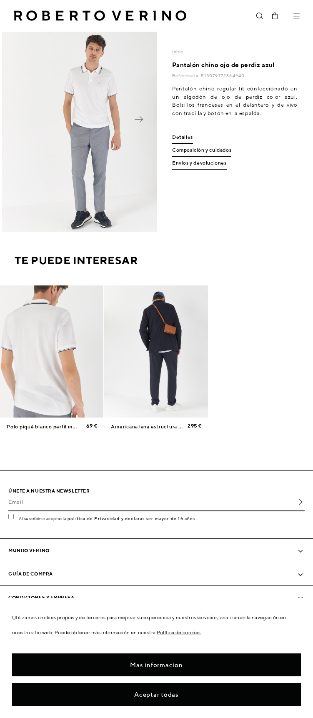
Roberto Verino (100, 16)
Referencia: (186, 75)
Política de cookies (179, 632)
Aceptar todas (156, 694)
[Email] (150, 502)
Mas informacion (156, 664)
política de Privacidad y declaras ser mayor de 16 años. (132, 518)
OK (298, 502)
